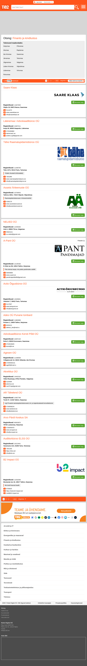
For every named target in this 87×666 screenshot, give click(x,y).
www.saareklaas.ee (12, 112)
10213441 (17, 443)
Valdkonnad (4, 610)
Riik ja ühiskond (10, 568)
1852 (56, 81)
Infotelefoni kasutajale (44, 603)
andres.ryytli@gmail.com (14, 136)
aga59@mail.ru (11, 365)
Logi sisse (39, 2)
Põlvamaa (20, 46)
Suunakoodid (5, 613)
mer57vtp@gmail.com (13, 386)
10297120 (17, 339)
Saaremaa (20, 54)
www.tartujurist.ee (12, 306)
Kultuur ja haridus (11, 550)
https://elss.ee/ (11, 451)
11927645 (17, 105)
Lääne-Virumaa (8, 66)
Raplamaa (20, 50)
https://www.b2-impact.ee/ (14, 491)
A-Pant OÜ (9, 240)
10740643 (17, 193)
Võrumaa (20, 70)
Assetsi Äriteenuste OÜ (16, 187)
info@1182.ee (5, 630)
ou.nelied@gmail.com (13, 234)
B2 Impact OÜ (11, 459)
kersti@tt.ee (10, 346)
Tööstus (7, 597)
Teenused (7, 578)
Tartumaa (20, 58)
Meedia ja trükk (10, 559)
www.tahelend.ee (11, 409)
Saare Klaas (10, 87)
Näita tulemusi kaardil (75, 81)
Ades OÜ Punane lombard (17, 315)
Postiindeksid (5, 615)
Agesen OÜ (9, 352)
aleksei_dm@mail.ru (12, 327)
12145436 (17, 264)
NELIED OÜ (10, 221)
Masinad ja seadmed (12, 554)
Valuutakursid (5, 617)
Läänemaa (6, 70)
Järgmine (63, 80)
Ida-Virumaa (7, 54)
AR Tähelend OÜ (12, 392)
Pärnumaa (6, 74)
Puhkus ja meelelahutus (13, 564)
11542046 (17, 480)
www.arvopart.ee (11, 430)
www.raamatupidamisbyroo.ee (16, 179)
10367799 (17, 397)
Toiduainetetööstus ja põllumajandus (18, 587)
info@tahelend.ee (12, 411)
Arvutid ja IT (8, 526)
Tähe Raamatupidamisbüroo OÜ (21, 142)
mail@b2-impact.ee (12, 493)
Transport (7, 592)
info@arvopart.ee (11, 432)
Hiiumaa (6, 50)
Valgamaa (20, 62)
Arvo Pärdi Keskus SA (15, 417)
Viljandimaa (20, 66)
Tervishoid (8, 583)
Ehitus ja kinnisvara (12, 531)
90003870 (17, 422)
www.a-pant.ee (11, 275)
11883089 (17, 320)
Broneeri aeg (79, 102)
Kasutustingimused (76, 603)
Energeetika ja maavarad (13, 535)
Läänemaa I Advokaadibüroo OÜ (21, 121)
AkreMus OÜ (10, 371)
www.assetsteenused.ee (14, 204)
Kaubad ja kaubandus (12, 545)
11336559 (17, 358)
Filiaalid (81, 240)
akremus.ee (10, 384)
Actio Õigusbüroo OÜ (15, 283)
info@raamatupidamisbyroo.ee (16, 181)
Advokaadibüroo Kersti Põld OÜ (20, 333)
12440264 (17, 227)
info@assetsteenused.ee (14, 206)
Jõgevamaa (7, 62)
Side (5, 573)
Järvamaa (6, 58)
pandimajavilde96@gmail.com (16, 277)
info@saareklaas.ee (12, 114)
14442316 (17, 376)
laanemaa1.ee (10, 133)
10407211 (17, 126)
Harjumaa (6, 46)
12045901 (17, 299)
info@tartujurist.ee (12, 309)
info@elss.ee (10, 453)
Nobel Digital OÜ (12, 603)
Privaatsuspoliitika (61, 603)
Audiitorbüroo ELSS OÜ (16, 438)
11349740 (17, 168)
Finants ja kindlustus (12, 540)
